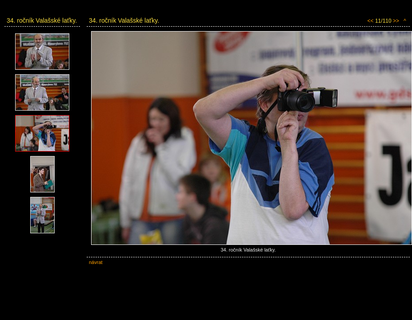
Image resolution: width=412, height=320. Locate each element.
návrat (96, 262)
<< (371, 21)
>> (396, 21)
